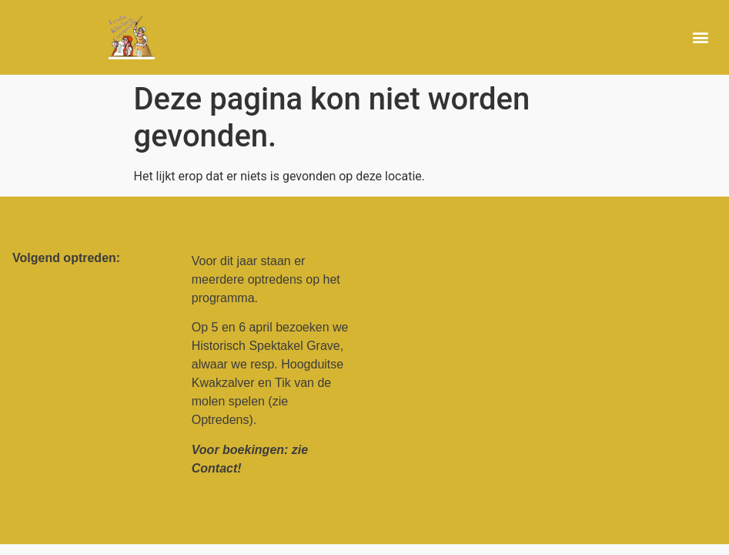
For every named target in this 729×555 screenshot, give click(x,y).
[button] (701, 37)
